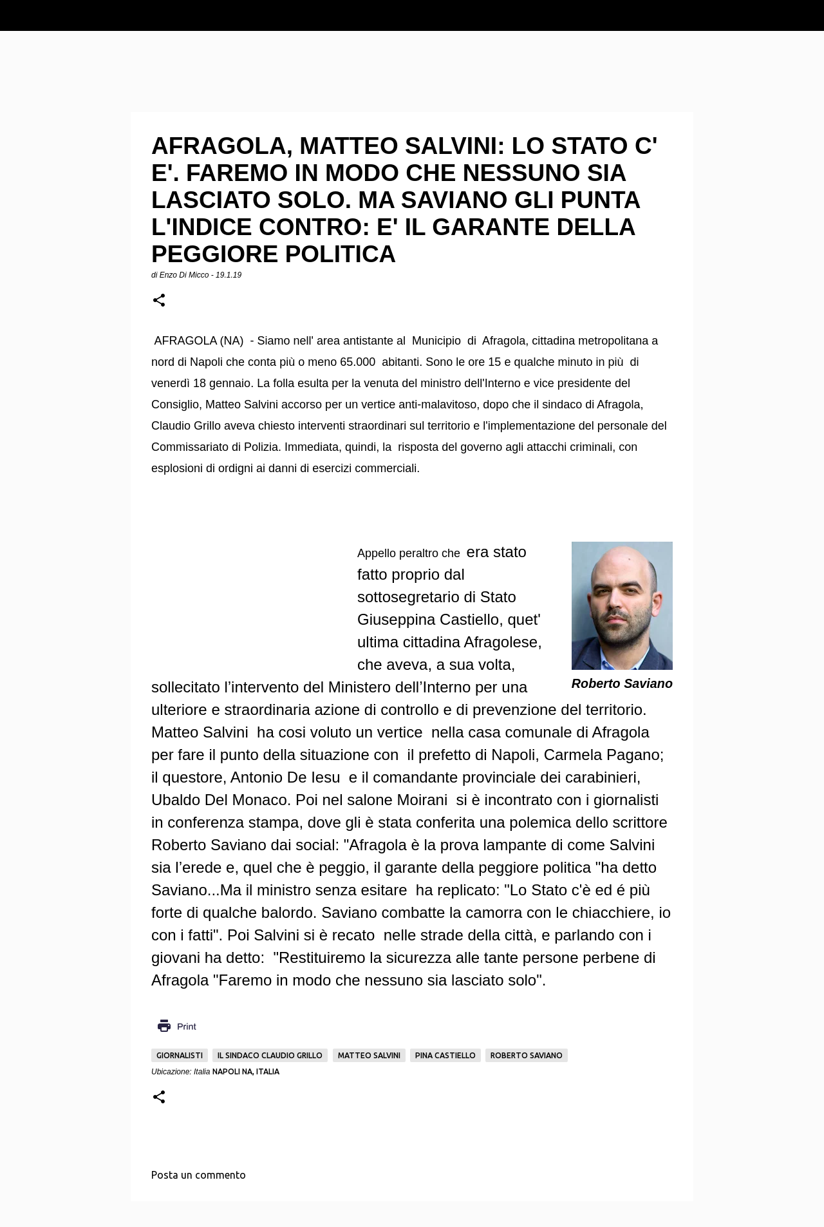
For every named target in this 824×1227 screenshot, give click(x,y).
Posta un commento (198, 1175)
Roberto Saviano (527, 1055)
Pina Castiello (445, 1055)
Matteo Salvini (369, 1055)
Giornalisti (179, 1055)
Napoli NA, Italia (245, 1071)
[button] (159, 301)
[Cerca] (806, 15)
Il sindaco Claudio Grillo (270, 1055)
